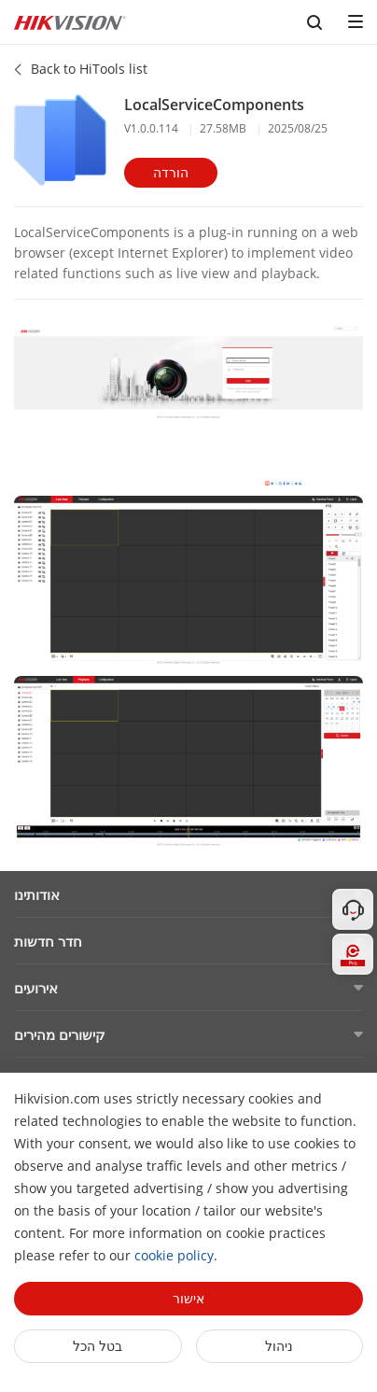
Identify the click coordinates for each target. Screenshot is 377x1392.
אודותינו (37, 894)
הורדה (170, 172)
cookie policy (174, 1255)
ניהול (279, 1346)
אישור (188, 1298)
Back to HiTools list (89, 68)
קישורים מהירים (59, 1034)
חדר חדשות (48, 941)
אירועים (36, 987)
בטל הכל (97, 1346)
